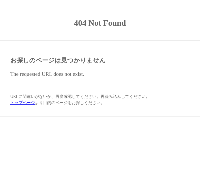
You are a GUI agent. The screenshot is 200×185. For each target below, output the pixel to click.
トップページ (22, 102)
